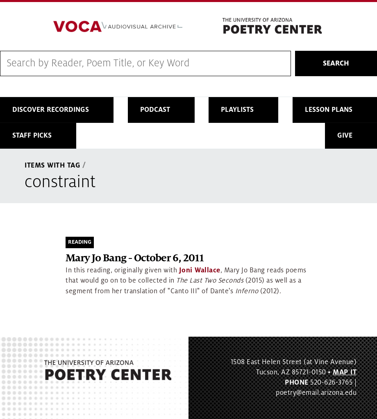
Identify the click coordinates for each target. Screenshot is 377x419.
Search (336, 63)
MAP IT (345, 372)
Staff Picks (32, 135)
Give (344, 135)
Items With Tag (52, 165)
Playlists (237, 109)
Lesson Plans (328, 109)
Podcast (155, 109)
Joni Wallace (199, 270)
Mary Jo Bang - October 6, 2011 (135, 258)
